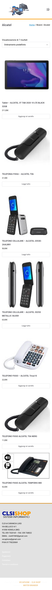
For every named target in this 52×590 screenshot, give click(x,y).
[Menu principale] (48, 9)
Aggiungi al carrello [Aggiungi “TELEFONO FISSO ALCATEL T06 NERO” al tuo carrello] (26, 446)
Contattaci (6, 560)
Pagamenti (6, 556)
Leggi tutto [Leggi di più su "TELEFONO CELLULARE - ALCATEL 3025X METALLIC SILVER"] (26, 326)
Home (32, 25)
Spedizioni (6, 552)
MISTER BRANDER (30, 585)
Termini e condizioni (10, 564)
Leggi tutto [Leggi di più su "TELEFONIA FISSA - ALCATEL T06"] (26, 184)
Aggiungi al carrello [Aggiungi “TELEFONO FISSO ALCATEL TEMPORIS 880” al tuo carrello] (26, 493)
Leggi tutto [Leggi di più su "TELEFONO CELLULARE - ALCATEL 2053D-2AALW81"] (26, 255)
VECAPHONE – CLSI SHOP (29, 582)
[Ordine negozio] (26, 45)
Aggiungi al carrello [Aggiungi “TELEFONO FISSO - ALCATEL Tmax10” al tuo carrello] (26, 386)
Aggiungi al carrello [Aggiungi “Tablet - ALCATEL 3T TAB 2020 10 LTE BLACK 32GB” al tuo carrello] (26, 116)
